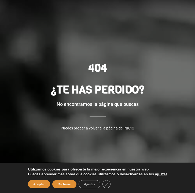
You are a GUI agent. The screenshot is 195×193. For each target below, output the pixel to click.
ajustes (161, 174)
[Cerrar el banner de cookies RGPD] (106, 184)
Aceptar (39, 184)
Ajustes (89, 184)
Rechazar (64, 184)
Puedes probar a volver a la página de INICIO (97, 128)
